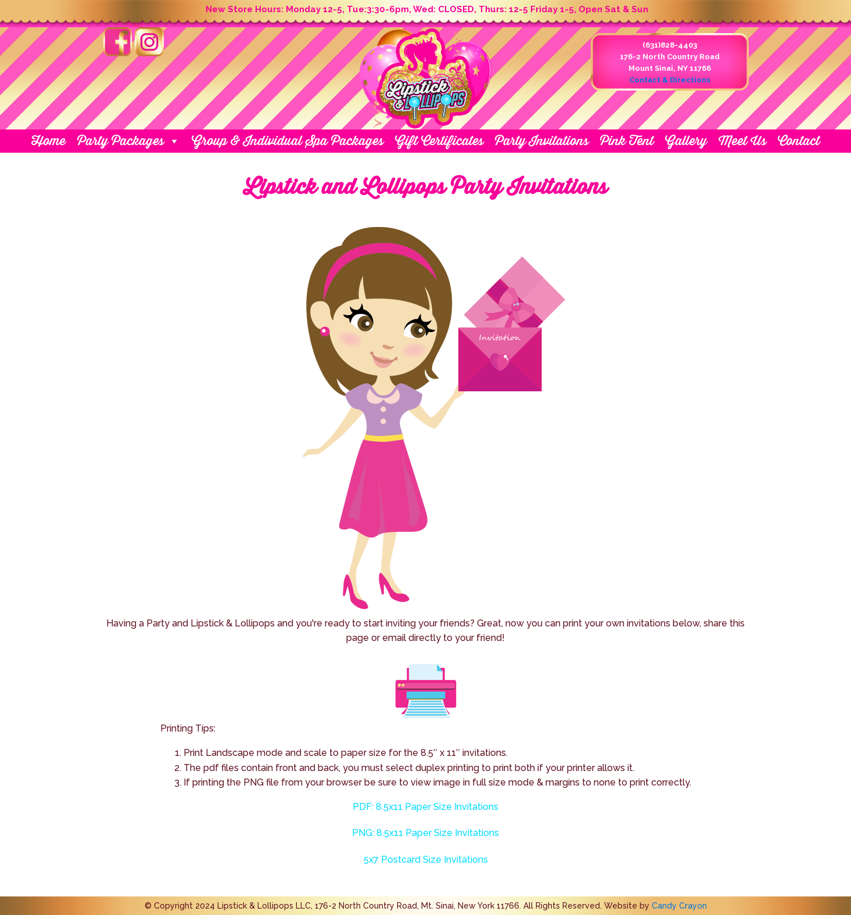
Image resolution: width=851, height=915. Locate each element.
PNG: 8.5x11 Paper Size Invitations (425, 832)
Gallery (686, 140)
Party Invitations (541, 140)
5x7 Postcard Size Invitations (426, 859)
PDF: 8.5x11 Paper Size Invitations (425, 806)
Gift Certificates (439, 140)
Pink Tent (626, 140)
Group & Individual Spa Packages (287, 140)
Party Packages (128, 141)
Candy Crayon (679, 905)
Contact (799, 140)
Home (48, 140)
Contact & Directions (669, 79)
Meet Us (742, 140)
